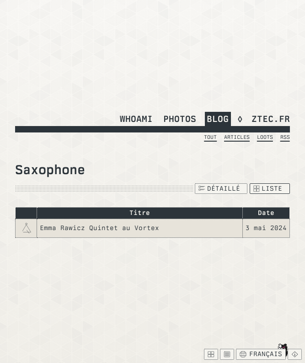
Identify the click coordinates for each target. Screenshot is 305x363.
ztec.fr (270, 118)
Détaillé (219, 188)
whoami (136, 118)
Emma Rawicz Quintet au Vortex (99, 228)
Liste (268, 188)
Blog (218, 118)
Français (261, 354)
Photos (179, 118)
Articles (237, 137)
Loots (265, 137)
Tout (210, 137)
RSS (285, 137)
